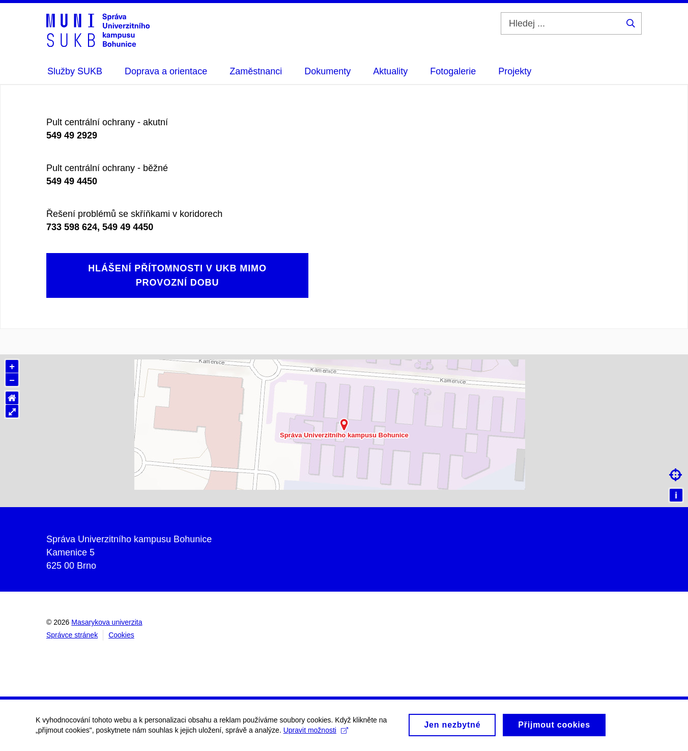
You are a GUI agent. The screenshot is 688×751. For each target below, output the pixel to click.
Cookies (121, 635)
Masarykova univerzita (106, 622)
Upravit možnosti (315, 734)
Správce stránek (72, 635)
